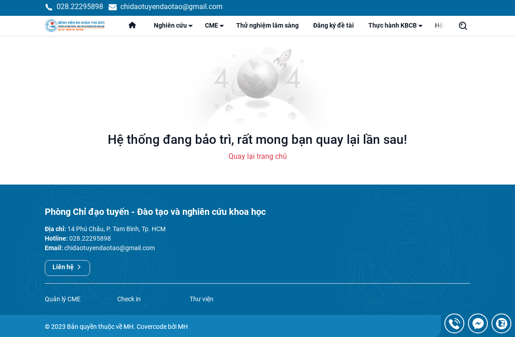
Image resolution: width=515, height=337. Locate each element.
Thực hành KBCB (398, 31)
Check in (129, 307)
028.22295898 (90, 247)
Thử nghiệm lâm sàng (267, 29)
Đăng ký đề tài (333, 29)
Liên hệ (67, 275)
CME (217, 31)
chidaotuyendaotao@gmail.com (109, 256)
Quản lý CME (63, 307)
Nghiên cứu (176, 31)
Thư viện (202, 307)
